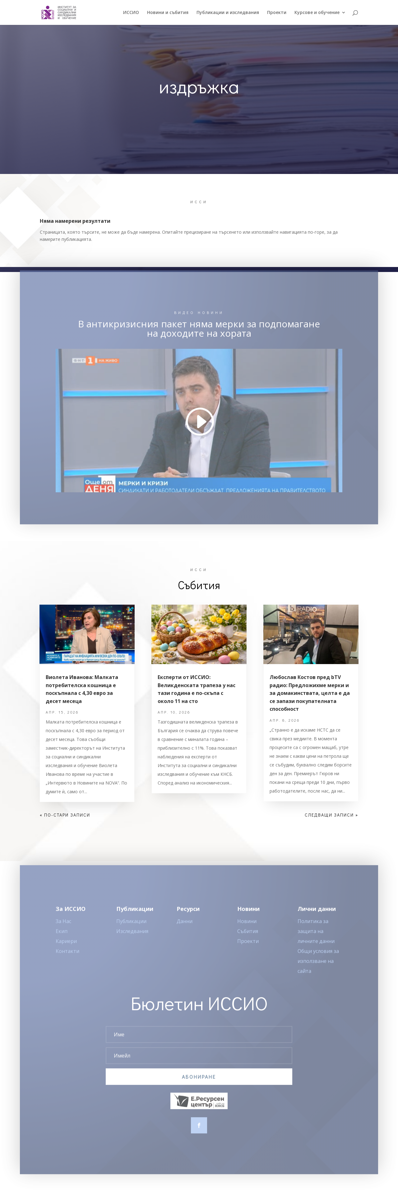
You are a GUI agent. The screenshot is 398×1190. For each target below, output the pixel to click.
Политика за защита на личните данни (316, 938)
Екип (61, 938)
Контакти (67, 958)
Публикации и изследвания (228, 12)
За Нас (63, 928)
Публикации (131, 928)
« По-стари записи (65, 815)
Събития (247, 938)
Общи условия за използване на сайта (318, 968)
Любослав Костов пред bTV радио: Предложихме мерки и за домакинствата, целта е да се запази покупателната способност (310, 693)
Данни (184, 928)
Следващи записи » (331, 815)
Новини (247, 928)
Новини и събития (167, 12)
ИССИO (131, 12)
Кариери (66, 948)
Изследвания (132, 938)
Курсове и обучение (317, 12)
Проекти (276, 12)
